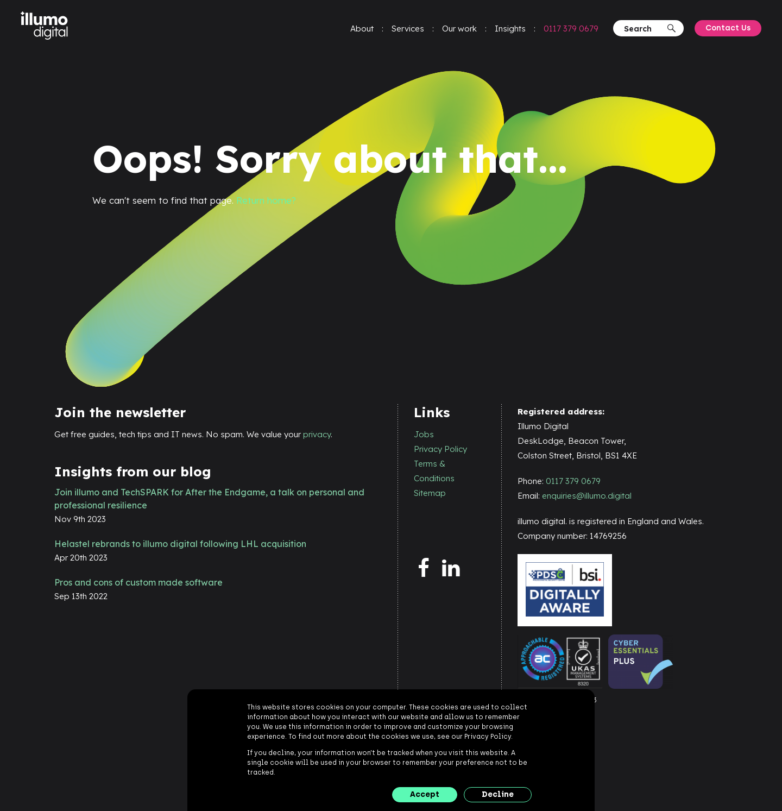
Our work (458, 30)
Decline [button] (498, 794)
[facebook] (428, 569)
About (361, 30)
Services (406, 30)
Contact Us (726, 29)
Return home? (267, 200)
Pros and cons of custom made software (138, 582)
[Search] (643, 30)
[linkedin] (456, 569)
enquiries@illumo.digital (587, 496)
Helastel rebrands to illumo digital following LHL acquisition (180, 543)
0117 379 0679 (570, 30)
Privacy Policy (440, 449)
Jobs (424, 434)
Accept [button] (424, 794)
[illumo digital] (48, 27)
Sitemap (430, 493)
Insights (509, 30)
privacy (317, 434)
